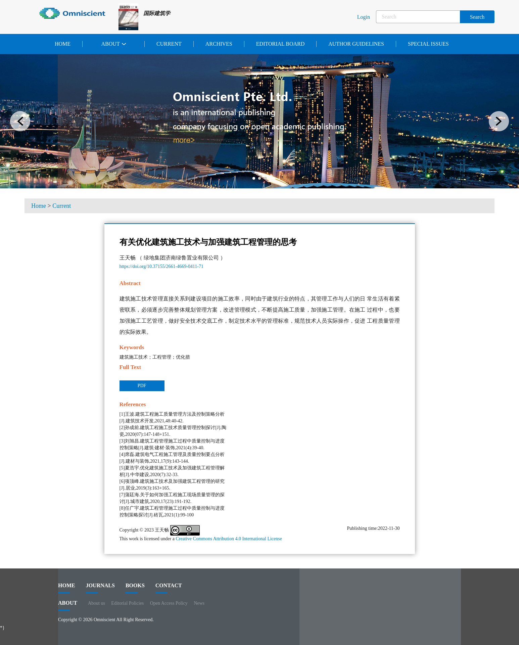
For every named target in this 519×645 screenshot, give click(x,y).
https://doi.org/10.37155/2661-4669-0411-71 (161, 266)
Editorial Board (280, 44)
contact (168, 588)
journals (100, 588)
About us (96, 603)
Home (62, 44)
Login (363, 17)
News (199, 603)
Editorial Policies (127, 603)
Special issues (428, 44)
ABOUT (67, 605)
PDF (142, 385)
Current (169, 44)
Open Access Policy (169, 603)
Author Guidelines (356, 44)
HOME (66, 588)
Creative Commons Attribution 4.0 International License (229, 538)
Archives (218, 44)
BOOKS (135, 588)
